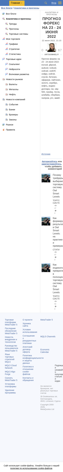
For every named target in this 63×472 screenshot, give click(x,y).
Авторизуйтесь (49, 161)
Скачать (11, 379)
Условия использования (30, 330)
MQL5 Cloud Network (11, 366)
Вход (53, 3)
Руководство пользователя (11, 348)
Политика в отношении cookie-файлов (28, 370)
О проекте (27, 320)
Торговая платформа (11, 322)
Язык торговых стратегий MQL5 (9, 358)
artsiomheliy (51, 55)
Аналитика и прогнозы (51, 13)
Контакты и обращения (28, 379)
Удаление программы (10, 391)
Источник (45, 154)
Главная (15, 3)
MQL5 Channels (47, 336)
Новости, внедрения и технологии (11, 339)
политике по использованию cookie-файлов (31, 468)
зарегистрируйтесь (51, 164)
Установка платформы (10, 385)
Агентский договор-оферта (27, 349)
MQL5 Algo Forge (10, 372)
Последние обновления (11, 331)
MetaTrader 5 (46, 320)
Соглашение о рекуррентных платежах (29, 339)
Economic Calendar (44, 350)
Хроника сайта (27, 324)
